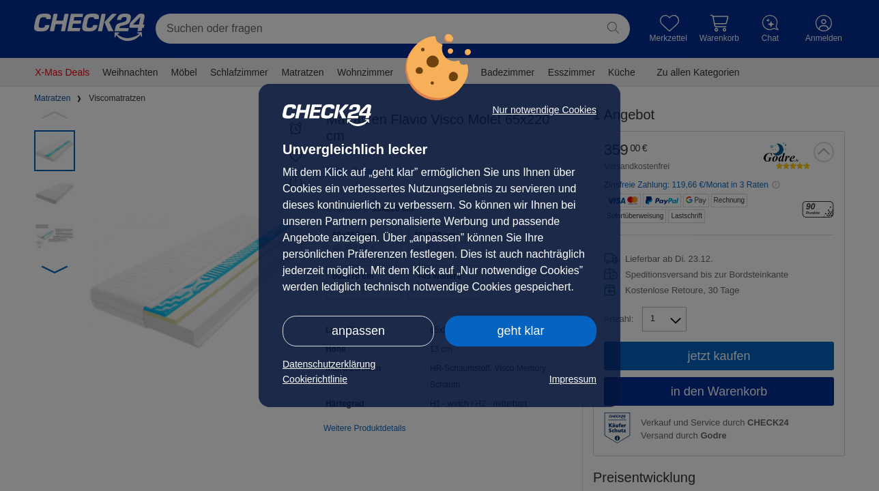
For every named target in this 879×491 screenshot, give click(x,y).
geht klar (520, 331)
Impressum (572, 379)
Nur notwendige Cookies (544, 109)
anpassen (358, 331)
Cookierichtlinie (315, 379)
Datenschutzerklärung (329, 364)
